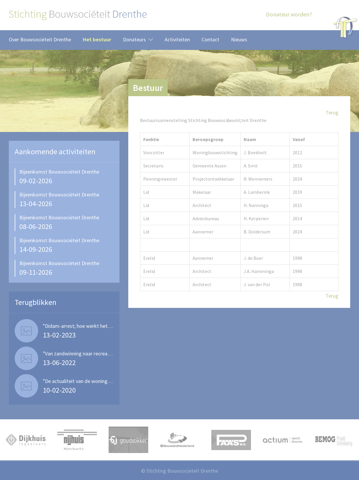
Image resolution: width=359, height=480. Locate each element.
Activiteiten (177, 39)
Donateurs (134, 39)
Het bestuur (97, 39)
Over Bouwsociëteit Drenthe (40, 39)
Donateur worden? (289, 14)
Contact (210, 39)
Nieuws (239, 39)
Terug (332, 112)
